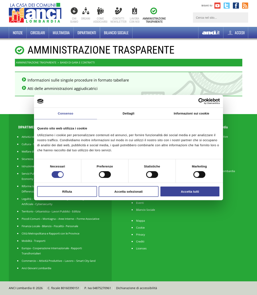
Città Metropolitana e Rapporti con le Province (50, 233)
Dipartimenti (86, 32)
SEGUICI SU (206, 5)
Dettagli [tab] (128, 113)
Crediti (140, 241)
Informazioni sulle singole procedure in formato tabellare (78, 80)
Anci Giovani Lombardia (36, 268)
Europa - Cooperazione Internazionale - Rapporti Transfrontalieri (52, 250)
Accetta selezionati (128, 191)
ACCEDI (236, 32)
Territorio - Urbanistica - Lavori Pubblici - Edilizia (51, 211)
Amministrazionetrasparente (154, 20)
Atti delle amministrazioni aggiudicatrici (63, 88)
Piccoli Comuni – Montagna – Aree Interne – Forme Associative (60, 219)
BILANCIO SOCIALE (116, 32)
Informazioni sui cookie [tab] (191, 113)
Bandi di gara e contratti (77, 62)
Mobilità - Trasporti (33, 241)
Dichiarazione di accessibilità (136, 288)
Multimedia (61, 32)
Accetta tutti (190, 191)
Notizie (18, 32)
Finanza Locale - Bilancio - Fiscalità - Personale (50, 226)
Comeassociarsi (100, 20)
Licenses (141, 248)
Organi (85, 18)
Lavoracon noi (134, 20)
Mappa (140, 220)
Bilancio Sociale (145, 209)
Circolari (37, 32)
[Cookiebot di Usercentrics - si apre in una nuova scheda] (201, 101)
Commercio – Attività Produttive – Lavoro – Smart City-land (59, 261)
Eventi (140, 202)
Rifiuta (67, 191)
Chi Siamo (74, 20)
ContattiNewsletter (118, 20)
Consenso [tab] (65, 113)
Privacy (140, 234)
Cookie (140, 227)
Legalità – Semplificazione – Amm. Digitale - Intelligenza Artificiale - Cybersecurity (56, 201)
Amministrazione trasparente (36, 62)
